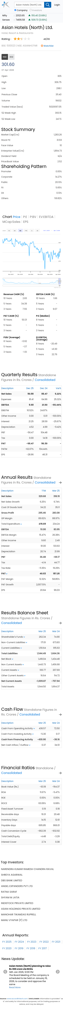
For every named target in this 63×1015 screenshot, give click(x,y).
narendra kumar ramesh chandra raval (27, 869)
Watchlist (48, 45)
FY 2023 (31, 942)
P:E (25, 217)
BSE (11, 56)
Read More (15, 987)
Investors (37, 10)
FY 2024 (19, 942)
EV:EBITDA (46, 217)
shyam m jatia (10, 897)
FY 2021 (56, 942)
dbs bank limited (11, 880)
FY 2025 (6, 942)
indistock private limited (17, 903)
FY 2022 (44, 942)
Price (16, 217)
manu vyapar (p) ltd (14, 920)
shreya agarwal (12, 875)
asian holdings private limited (20, 909)
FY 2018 (31, 948)
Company (22, 10)
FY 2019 (19, 948)
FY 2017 (42, 948)
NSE (5, 56)
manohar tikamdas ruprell (18, 914)
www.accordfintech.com (17, 998)
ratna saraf (9, 892)
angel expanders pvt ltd (17, 886)
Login (57, 4)
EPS (25, 222)
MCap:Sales (11, 222)
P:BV (33, 217)
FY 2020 (6, 948)
